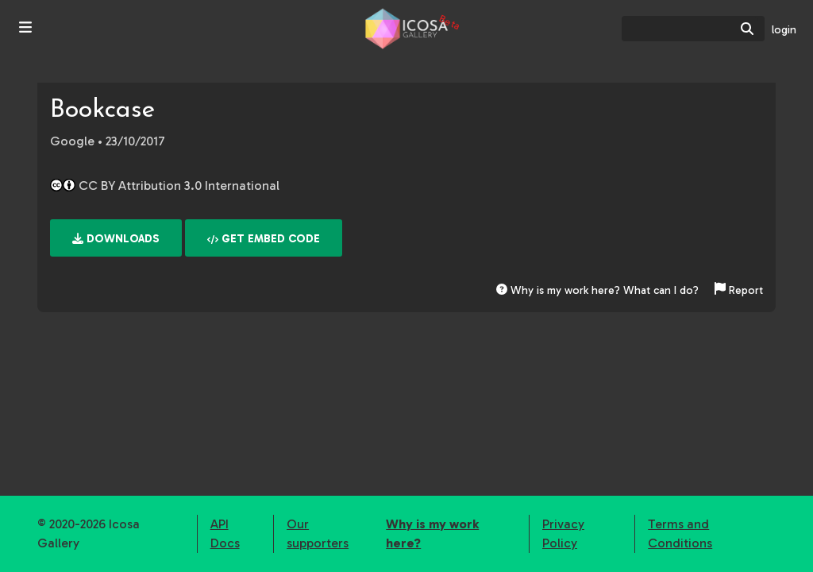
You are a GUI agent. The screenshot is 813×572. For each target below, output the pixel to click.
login (784, 30)
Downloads (116, 238)
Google (72, 141)
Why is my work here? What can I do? (597, 290)
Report (739, 290)
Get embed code (263, 238)
